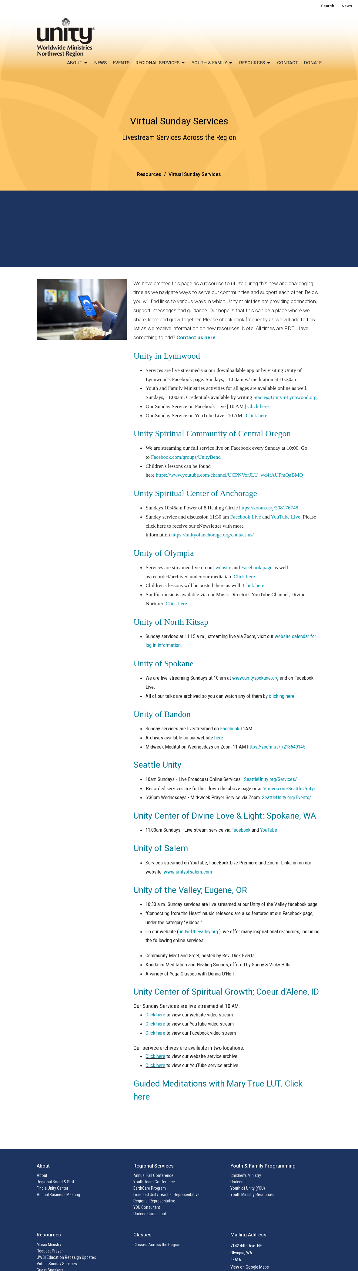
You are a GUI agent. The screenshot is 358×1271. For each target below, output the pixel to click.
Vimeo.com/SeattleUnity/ (289, 788)
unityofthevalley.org (198, 931)
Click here (258, 406)
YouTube (268, 830)
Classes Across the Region (156, 1244)
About (77, 63)
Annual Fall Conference (153, 1175)
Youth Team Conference (154, 1181)
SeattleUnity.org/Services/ (270, 779)
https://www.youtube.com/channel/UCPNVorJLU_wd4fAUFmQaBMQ (229, 475)
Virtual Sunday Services (57, 1263)
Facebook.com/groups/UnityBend (186, 457)
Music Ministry (49, 1244)
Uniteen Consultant (149, 1213)
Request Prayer (50, 1251)
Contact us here (196, 337)
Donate (313, 63)
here (218, 738)
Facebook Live (245, 517)
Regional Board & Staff (56, 1181)
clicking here (281, 696)
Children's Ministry (245, 1175)
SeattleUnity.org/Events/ (286, 797)
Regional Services (161, 63)
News (347, 6)
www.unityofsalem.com (188, 872)
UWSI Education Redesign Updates (66, 1257)
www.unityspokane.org (255, 678)
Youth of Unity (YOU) (247, 1188)
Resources (255, 63)
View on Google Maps (249, 1267)
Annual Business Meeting (58, 1194)
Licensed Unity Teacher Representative (166, 1194)
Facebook (229, 728)
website (223, 567)
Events (121, 63)
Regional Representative (154, 1200)
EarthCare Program (149, 1188)
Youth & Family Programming (263, 1166)
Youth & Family (212, 63)
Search (327, 6)
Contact (287, 63)
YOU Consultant (146, 1207)
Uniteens (238, 1181)
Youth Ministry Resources (252, 1194)
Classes (142, 1235)
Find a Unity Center (52, 1188)
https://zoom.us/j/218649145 (276, 747)
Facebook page (256, 567)
